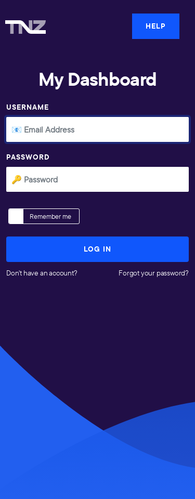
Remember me (50, 216)
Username (27, 107)
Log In (98, 249)
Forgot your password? (154, 273)
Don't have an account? (41, 273)
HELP (156, 26)
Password (28, 157)
